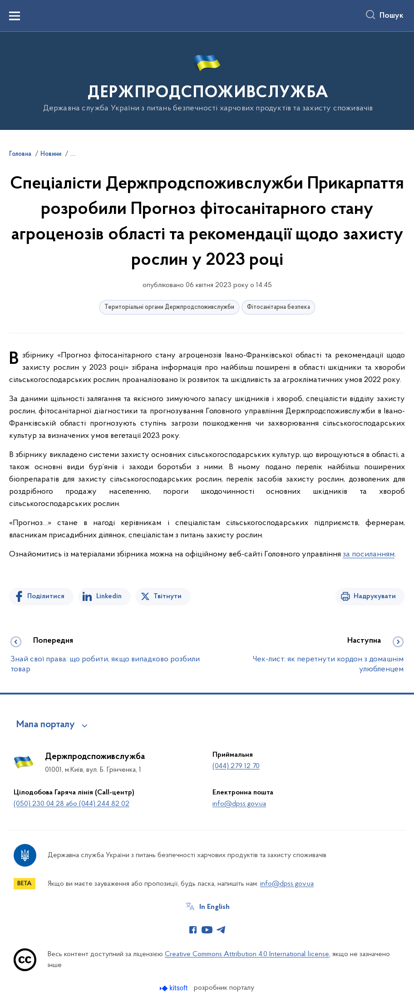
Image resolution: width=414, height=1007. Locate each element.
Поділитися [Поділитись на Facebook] (45, 596)
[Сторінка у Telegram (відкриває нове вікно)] (221, 929)
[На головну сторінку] (207, 80)
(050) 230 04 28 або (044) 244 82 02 (71, 804)
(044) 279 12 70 (236, 766)
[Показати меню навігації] (14, 16)
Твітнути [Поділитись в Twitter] (167, 596)
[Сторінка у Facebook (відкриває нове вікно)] (192, 929)
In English (214, 907)
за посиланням (368, 554)
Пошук (392, 16)
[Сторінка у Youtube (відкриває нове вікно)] (207, 929)
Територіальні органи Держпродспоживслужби (169, 307)
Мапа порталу (45, 725)
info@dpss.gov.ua (239, 804)
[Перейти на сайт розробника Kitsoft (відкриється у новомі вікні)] (174, 988)
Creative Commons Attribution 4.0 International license (247, 954)
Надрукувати (375, 596)
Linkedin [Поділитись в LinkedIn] (109, 596)
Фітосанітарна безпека (278, 307)
